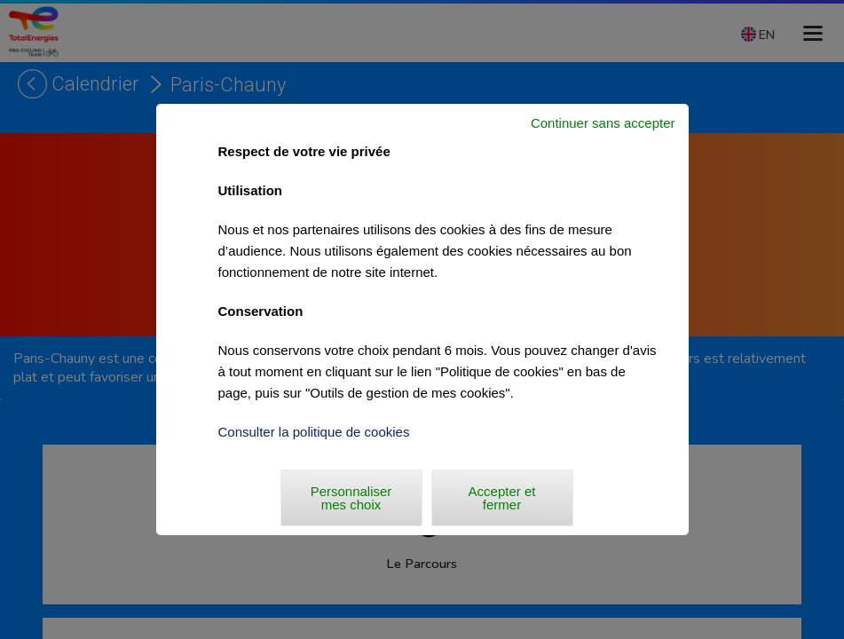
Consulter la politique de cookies (314, 431)
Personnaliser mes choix (351, 498)
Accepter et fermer (502, 498)
